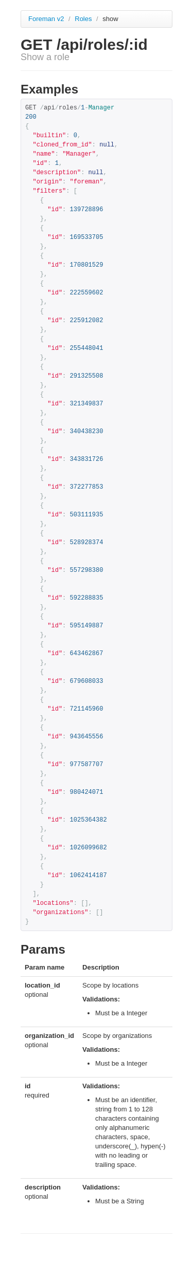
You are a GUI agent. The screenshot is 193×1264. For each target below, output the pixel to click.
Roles (84, 19)
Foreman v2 (46, 19)
